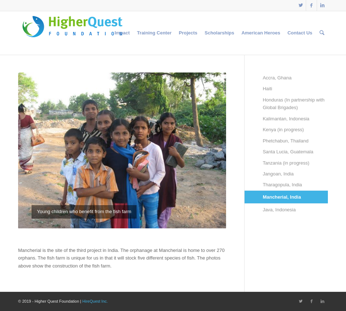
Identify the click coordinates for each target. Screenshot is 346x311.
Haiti (267, 88)
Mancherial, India (282, 197)
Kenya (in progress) (283, 129)
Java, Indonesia (279, 209)
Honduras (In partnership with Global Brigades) (294, 103)
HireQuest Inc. (95, 301)
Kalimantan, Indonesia (286, 118)
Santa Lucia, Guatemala (288, 151)
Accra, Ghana (277, 77)
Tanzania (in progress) (286, 163)
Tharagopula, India (282, 184)
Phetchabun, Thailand (285, 141)
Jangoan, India (278, 174)
